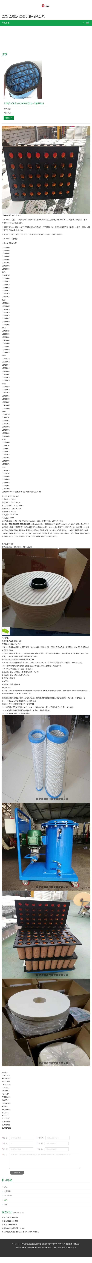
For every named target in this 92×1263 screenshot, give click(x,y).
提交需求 (17, 1172)
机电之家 (76, 1244)
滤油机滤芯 (8, 1196)
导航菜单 (5, 23)
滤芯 (5, 1187)
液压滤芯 (7, 1191)
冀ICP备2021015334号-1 (57, 1244)
